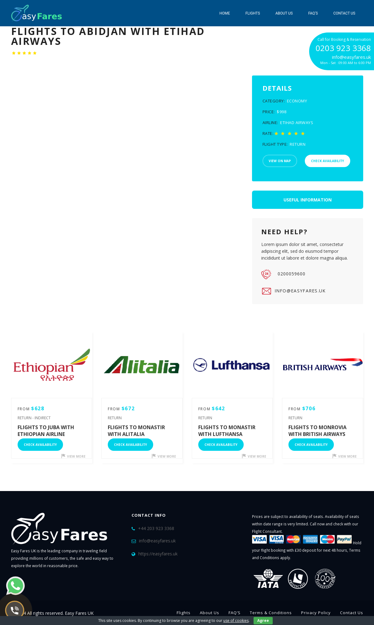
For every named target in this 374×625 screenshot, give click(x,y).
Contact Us (344, 13)
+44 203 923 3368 (156, 528)
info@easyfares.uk (293, 291)
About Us (284, 13)
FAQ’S (313, 13)
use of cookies (236, 620)
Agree (263, 620)
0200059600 (283, 274)
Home (225, 13)
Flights (253, 13)
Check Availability (40, 444)
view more (73, 456)
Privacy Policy (316, 612)
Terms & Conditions (271, 612)
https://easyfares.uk (158, 554)
